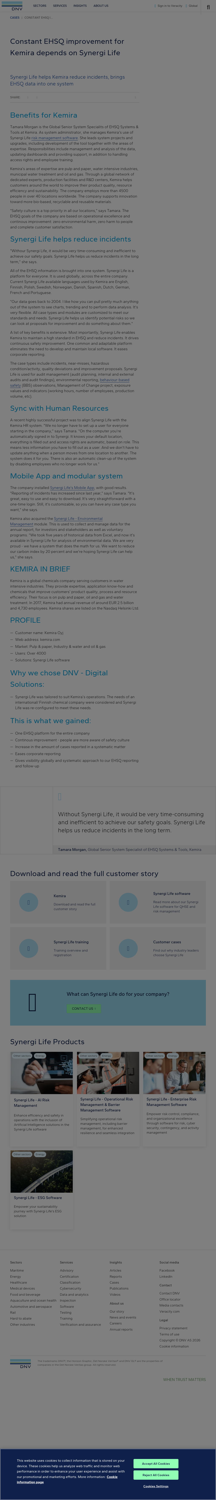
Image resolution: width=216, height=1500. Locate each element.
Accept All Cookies (156, 1468)
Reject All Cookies (156, 1480)
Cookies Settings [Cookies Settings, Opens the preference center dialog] (156, 1491)
